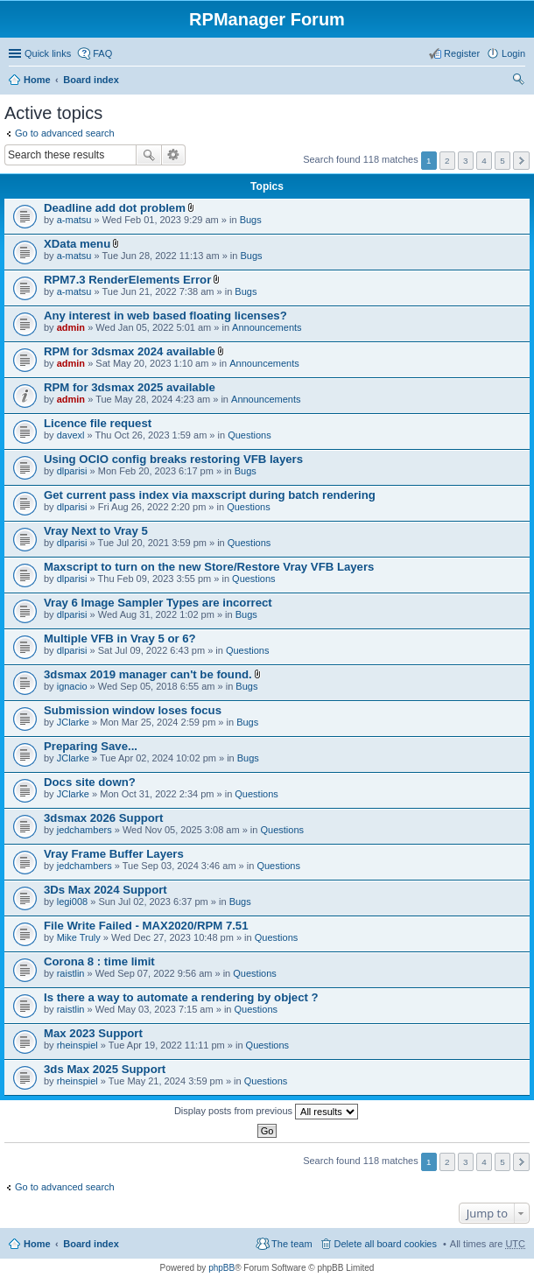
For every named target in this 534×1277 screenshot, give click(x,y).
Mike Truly (79, 937)
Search (149, 154)
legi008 (72, 901)
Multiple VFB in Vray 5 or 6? (120, 638)
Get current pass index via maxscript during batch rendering (210, 495)
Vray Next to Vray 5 (96, 530)
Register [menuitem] (462, 53)
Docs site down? (90, 782)
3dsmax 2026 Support (103, 817)
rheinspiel (77, 1045)
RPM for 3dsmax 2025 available (129, 387)
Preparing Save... (90, 746)
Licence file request (97, 423)
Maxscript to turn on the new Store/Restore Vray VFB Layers (209, 566)
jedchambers (84, 829)
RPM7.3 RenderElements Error (127, 279)
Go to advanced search (65, 133)
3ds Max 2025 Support (104, 1069)
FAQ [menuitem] (102, 53)
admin (71, 327)
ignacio (72, 686)
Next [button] (521, 160)
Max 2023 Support (93, 1033)
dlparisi (72, 471)
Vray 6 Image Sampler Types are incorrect (158, 602)
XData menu (77, 243)
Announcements (267, 327)
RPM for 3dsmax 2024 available (129, 351)
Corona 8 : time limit (99, 961)
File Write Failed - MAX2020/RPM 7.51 (146, 925)
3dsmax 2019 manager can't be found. (148, 674)
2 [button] (447, 160)
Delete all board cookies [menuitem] (385, 1243)
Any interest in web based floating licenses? (165, 315)
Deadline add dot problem (115, 207)
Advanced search (174, 154)
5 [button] (502, 160)
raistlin (71, 973)
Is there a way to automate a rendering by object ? (181, 997)
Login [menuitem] (513, 53)
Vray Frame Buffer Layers (114, 853)
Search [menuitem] (518, 81)
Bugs (251, 219)
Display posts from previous (266, 1111)
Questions (249, 435)
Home (37, 79)
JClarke (73, 722)
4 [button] (484, 160)
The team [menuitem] (291, 1243)
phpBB (221, 1268)
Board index (91, 79)
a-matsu (74, 219)
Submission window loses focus (132, 710)
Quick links (48, 53)
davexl (71, 435)
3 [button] (465, 160)
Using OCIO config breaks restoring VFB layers (173, 459)
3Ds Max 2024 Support (105, 889)
